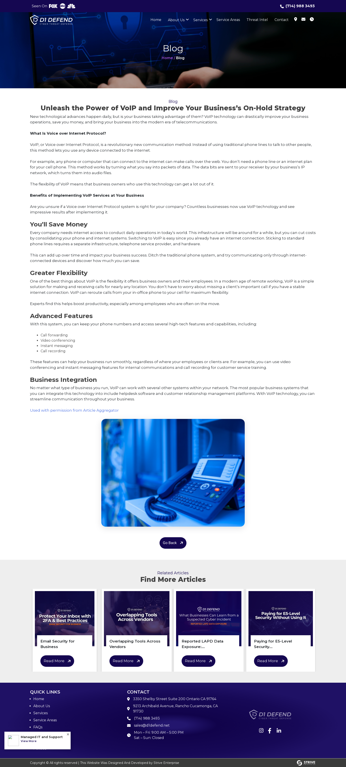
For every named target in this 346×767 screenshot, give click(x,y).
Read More (58, 661)
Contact (282, 20)
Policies (39, 748)
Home (155, 20)
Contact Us (43, 741)
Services (200, 20)
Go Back (173, 543)
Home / (168, 58)
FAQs (37, 727)
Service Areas (228, 20)
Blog (37, 734)
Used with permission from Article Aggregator (74, 410)
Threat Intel (257, 20)
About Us (176, 20)
